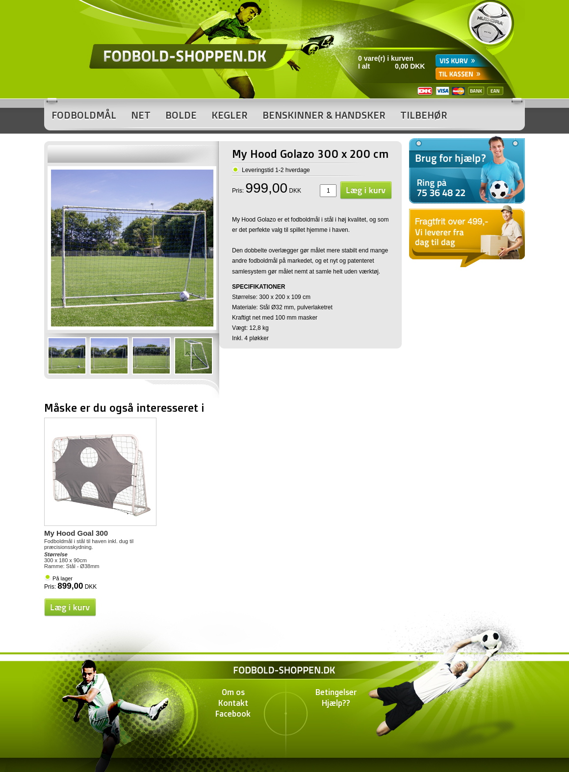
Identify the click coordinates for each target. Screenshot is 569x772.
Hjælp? (334, 703)
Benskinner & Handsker (324, 115)
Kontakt (233, 703)
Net (141, 115)
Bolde (181, 115)
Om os (233, 692)
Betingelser (336, 692)
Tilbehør (423, 115)
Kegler (229, 115)
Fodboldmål (84, 115)
